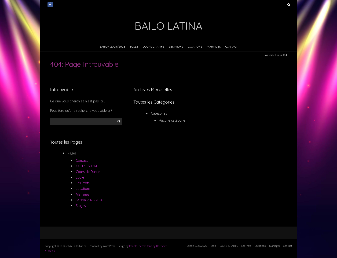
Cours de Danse (88, 171)
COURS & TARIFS (153, 46)
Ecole (134, 46)
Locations (195, 46)
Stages (81, 205)
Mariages (214, 46)
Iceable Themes (137, 246)
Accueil (269, 55)
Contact (231, 46)
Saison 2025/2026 (112, 46)
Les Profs (176, 46)
